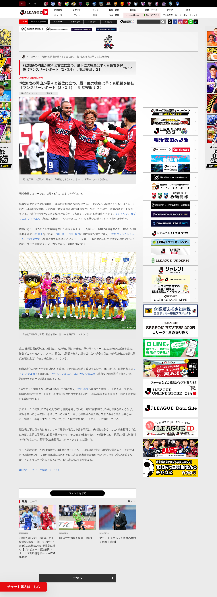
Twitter (170, 21)
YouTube (185, 21)
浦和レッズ (59, 3)
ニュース (58, 15)
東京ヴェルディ (87, 3)
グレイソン (121, 213)
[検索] (162, 21)
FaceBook (175, 21)
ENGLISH (58, 22)
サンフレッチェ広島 (163, 3)
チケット (77, 10)
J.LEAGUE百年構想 (127, 21)
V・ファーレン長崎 (177, 3)
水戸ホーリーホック (53, 3)
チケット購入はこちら (23, 587)
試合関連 (48, 93)
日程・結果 (114, 10)
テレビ (95, 10)
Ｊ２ (28, 3)
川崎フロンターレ (101, 3)
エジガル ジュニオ (84, 373)
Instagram (180, 21)
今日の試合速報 (38, 22)
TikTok (195, 21)
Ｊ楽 (132, 15)
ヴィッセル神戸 (150, 3)
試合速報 (58, 10)
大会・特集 (114, 15)
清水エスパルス (115, 3)
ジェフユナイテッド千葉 (66, 3)
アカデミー (75, 22)
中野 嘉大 (83, 389)
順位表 (133, 10)
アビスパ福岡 (170, 3)
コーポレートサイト (188, 15)
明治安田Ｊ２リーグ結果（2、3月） (39, 470)
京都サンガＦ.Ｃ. (129, 3)
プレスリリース (170, 15)
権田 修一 (61, 234)
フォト (77, 15)
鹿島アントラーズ (46, 3)
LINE (190, 21)
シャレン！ (92, 22)
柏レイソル (73, 3)
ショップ (109, 22)
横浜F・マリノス (108, 3)
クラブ (170, 10)
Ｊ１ (21, 3)
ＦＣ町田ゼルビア (94, 3)
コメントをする (77, 493)
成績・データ (151, 10)
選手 (188, 10)
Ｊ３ (34, 3)
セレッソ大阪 (143, 3)
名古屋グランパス (122, 3)
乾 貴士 (38, 234)
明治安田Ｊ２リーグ (29, 93)
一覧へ (127, 67)
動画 (95, 15)
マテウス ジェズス (61, 373)
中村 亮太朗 (33, 238)
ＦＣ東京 (80, 3)
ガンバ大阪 (136, 3)
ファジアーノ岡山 (156, 3)
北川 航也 (74, 234)
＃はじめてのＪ (151, 15)
